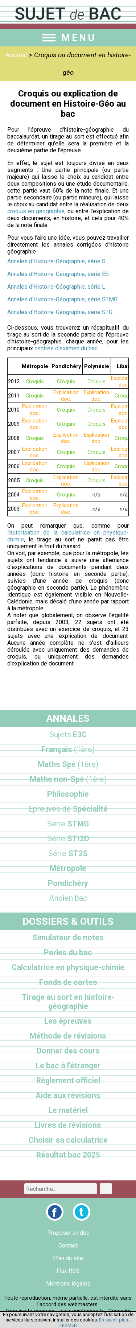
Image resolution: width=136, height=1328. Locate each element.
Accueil (16, 55)
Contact (68, 1245)
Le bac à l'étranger (68, 1065)
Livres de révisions (68, 1125)
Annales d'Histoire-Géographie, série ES (58, 274)
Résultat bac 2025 (68, 1154)
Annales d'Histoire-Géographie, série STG (59, 312)
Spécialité (68, 808)
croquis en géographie (36, 211)
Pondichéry (68, 883)
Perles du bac (68, 952)
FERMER (68, 1325)
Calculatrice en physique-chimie (68, 967)
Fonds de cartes (68, 982)
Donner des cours (68, 1050)
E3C (68, 734)
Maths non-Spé (68, 779)
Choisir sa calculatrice (68, 1140)
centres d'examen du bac (66, 348)
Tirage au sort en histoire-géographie (68, 1002)
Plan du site (68, 1258)
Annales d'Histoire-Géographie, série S (56, 261)
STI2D (68, 838)
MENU (68, 37)
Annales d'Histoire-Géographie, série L (56, 286)
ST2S (68, 853)
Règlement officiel (68, 1080)
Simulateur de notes (68, 937)
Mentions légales (68, 1283)
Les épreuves (68, 1021)
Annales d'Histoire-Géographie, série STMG (62, 299)
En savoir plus (113, 1320)
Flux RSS (68, 1270)
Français (68, 749)
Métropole (68, 868)
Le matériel (68, 1110)
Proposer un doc (68, 1232)
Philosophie (68, 794)
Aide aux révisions (68, 1095)
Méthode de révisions (68, 1035)
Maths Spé (68, 764)
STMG (68, 823)
